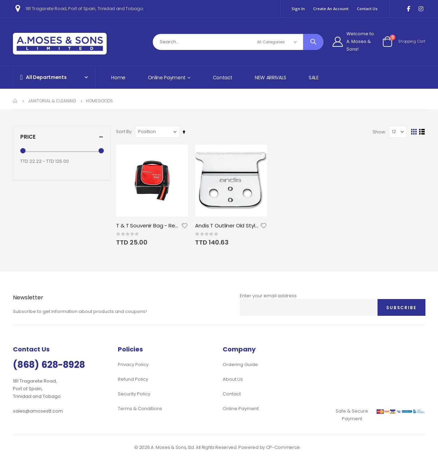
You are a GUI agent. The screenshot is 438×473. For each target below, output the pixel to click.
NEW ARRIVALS (270, 77)
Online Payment (241, 408)
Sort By (125, 131)
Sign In (298, 8)
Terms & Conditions (140, 408)
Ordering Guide (240, 364)
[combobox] (238, 42)
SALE (314, 77)
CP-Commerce (283, 447)
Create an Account (331, 8)
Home (118, 77)
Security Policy (134, 394)
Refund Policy (133, 379)
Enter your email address (268, 295)
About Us (233, 379)
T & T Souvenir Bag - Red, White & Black (150, 225)
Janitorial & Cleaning (52, 101)
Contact (223, 77)
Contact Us (367, 8)
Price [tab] (61, 136)
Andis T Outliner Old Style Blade (228, 225)
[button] (185, 225)
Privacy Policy (133, 364)
